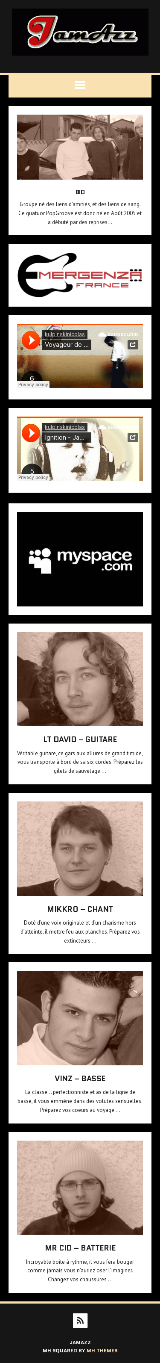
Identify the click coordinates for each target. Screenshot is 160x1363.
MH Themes (102, 1350)
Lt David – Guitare (79, 739)
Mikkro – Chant (80, 909)
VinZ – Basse (80, 1078)
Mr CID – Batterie (80, 1248)
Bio (80, 192)
